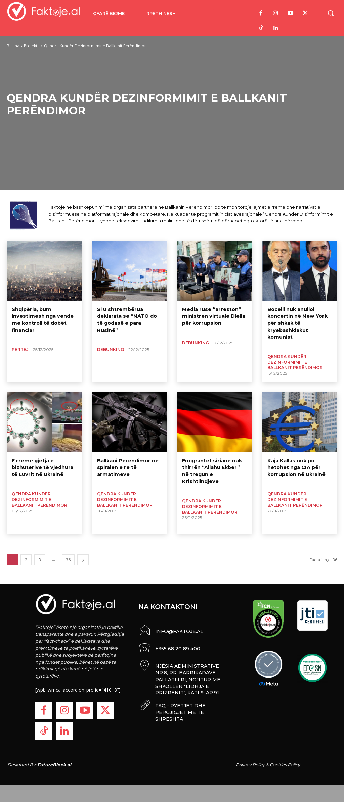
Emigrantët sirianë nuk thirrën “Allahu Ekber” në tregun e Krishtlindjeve (214, 467)
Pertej (20, 348)
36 (68, 560)
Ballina (13, 46)
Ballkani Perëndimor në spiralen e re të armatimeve (127, 467)
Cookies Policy (285, 764)
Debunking (110, 341)
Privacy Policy (250, 764)
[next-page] (83, 559)
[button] (330, 13)
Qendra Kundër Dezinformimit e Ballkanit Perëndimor (295, 360)
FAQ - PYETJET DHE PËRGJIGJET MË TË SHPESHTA (180, 710)
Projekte (32, 46)
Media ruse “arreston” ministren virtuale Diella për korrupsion (212, 315)
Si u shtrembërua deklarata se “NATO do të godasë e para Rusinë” (129, 315)
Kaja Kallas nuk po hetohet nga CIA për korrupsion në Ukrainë (295, 467)
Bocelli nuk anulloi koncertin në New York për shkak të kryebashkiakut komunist (296, 322)
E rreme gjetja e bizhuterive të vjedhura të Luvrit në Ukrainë (42, 467)
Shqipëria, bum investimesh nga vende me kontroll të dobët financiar (42, 319)
